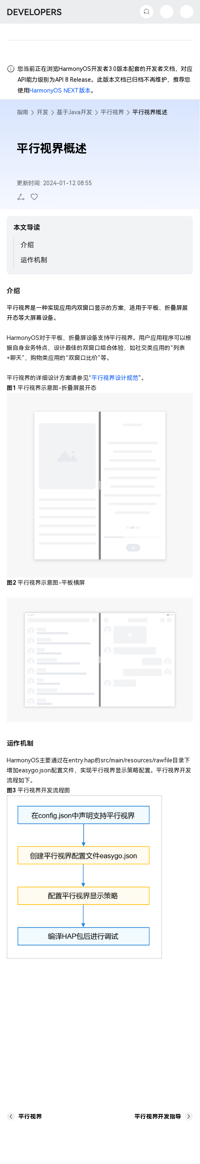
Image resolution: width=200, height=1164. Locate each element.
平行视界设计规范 (114, 378)
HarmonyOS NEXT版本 (60, 90)
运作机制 (33, 260)
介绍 (27, 245)
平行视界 (112, 112)
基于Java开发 (74, 112)
